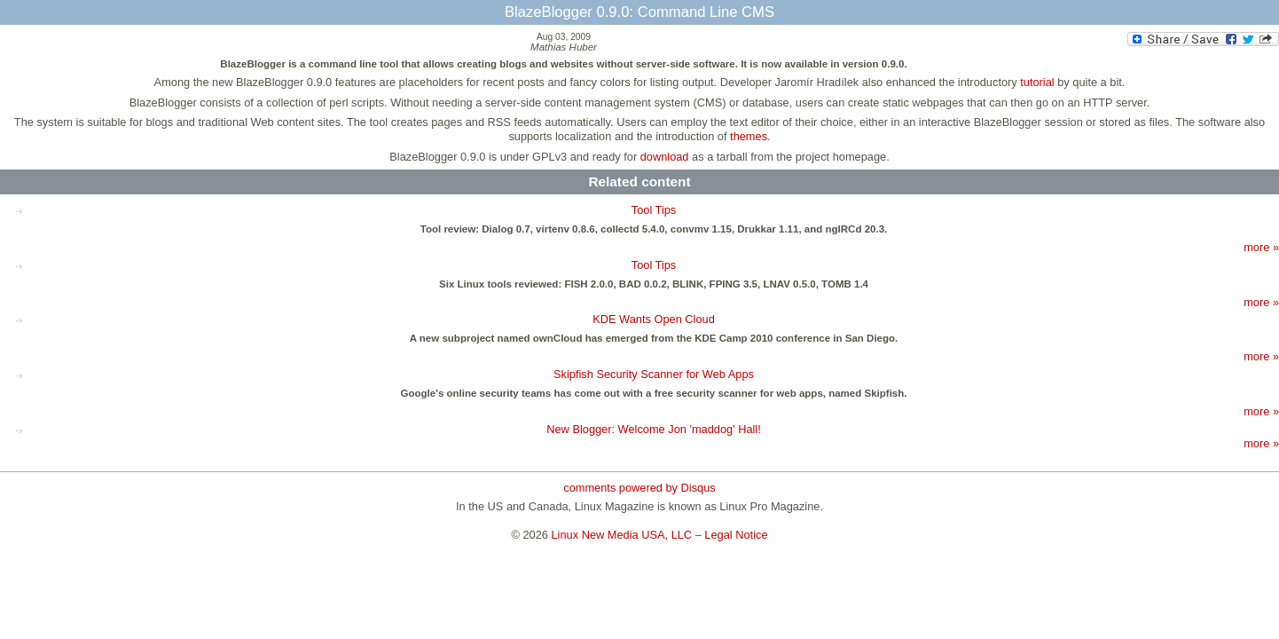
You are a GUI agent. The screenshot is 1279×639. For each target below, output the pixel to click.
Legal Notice (735, 534)
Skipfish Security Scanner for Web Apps (653, 374)
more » (1261, 247)
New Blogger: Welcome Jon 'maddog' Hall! (653, 429)
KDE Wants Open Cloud (653, 319)
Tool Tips (654, 210)
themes (748, 136)
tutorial (1037, 82)
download (664, 156)
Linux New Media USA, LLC (622, 534)
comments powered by (639, 487)
